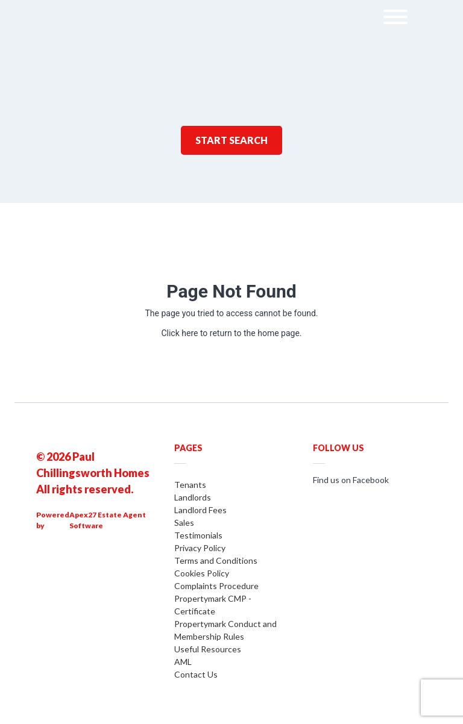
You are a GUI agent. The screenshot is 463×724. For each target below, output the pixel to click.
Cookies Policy (201, 573)
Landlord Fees (200, 510)
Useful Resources (207, 649)
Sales (184, 522)
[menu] (395, 19)
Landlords (192, 497)
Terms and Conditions (215, 560)
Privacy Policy (199, 548)
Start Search (231, 140)
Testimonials (198, 535)
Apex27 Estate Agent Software (107, 520)
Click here (179, 333)
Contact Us (196, 674)
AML (183, 662)
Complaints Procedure (216, 586)
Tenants (190, 484)
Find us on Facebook (351, 480)
